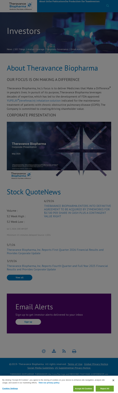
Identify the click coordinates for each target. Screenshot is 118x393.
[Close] (113, 385)
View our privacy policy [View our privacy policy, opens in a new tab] (49, 388)
